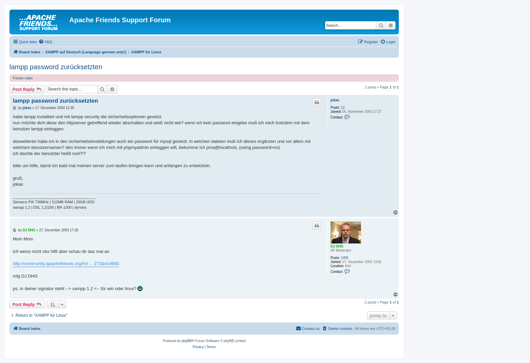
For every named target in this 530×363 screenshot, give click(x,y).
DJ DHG (337, 246)
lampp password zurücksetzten (55, 67)
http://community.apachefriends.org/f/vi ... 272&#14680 (66, 263)
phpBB (187, 341)
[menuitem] (45, 42)
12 (343, 107)
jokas (335, 100)
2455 (344, 258)
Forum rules (23, 78)
